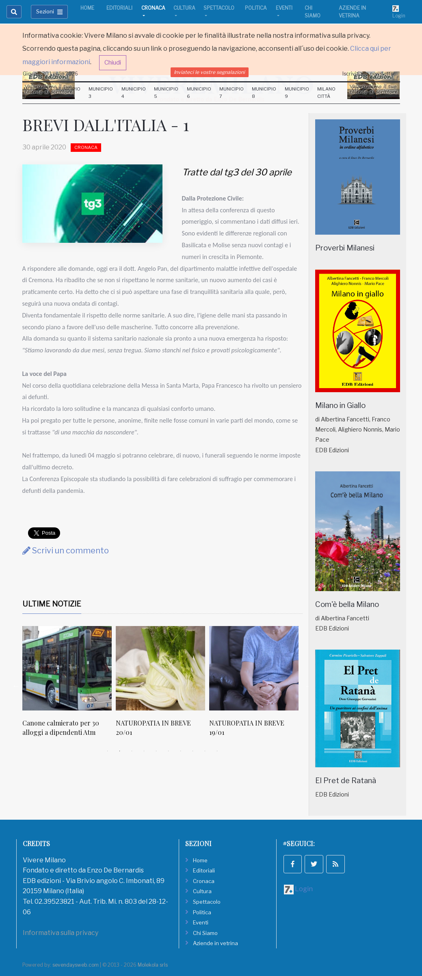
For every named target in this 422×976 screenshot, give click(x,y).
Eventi (284, 8)
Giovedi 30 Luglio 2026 (50, 74)
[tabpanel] (69, 685)
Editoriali (119, 8)
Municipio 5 (166, 92)
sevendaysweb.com (75, 965)
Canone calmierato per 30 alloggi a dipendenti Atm (60, 727)
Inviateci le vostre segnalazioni (209, 72)
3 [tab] (132, 751)
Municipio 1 (36, 92)
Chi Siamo (312, 12)
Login (398, 12)
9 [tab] (205, 751)
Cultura (184, 8)
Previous (16, 686)
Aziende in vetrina (352, 12)
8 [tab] (193, 751)
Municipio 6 (199, 92)
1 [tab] (108, 751)
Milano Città (326, 92)
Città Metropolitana (372, 92)
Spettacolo (218, 8)
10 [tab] (217, 751)
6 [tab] (168, 751)
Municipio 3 (101, 92)
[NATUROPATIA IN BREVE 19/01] (254, 668)
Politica (256, 8)
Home (87, 8)
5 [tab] (156, 751)
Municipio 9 (297, 92)
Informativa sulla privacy (60, 933)
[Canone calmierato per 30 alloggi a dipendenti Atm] (67, 668)
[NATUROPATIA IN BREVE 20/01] (160, 668)
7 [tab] (181, 751)
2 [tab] (120, 751)
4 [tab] (144, 751)
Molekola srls (153, 965)
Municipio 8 (264, 92)
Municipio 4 (133, 92)
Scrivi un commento (65, 550)
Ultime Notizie (51, 604)
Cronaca (153, 8)
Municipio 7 (231, 92)
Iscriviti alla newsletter (368, 74)
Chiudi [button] (112, 62)
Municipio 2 (68, 92)
